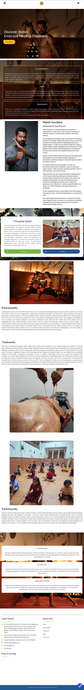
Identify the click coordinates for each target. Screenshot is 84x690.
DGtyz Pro (54, 687)
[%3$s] (22, 671)
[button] (9, 42)
